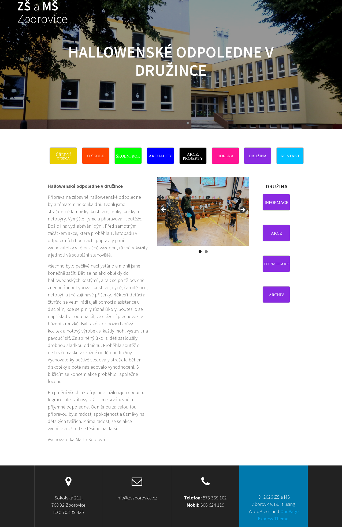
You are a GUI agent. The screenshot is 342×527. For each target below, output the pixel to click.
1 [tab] (200, 251)
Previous (164, 210)
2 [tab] (206, 251)
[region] (203, 217)
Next (243, 210)
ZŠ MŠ (42, 12)
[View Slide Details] (203, 211)
